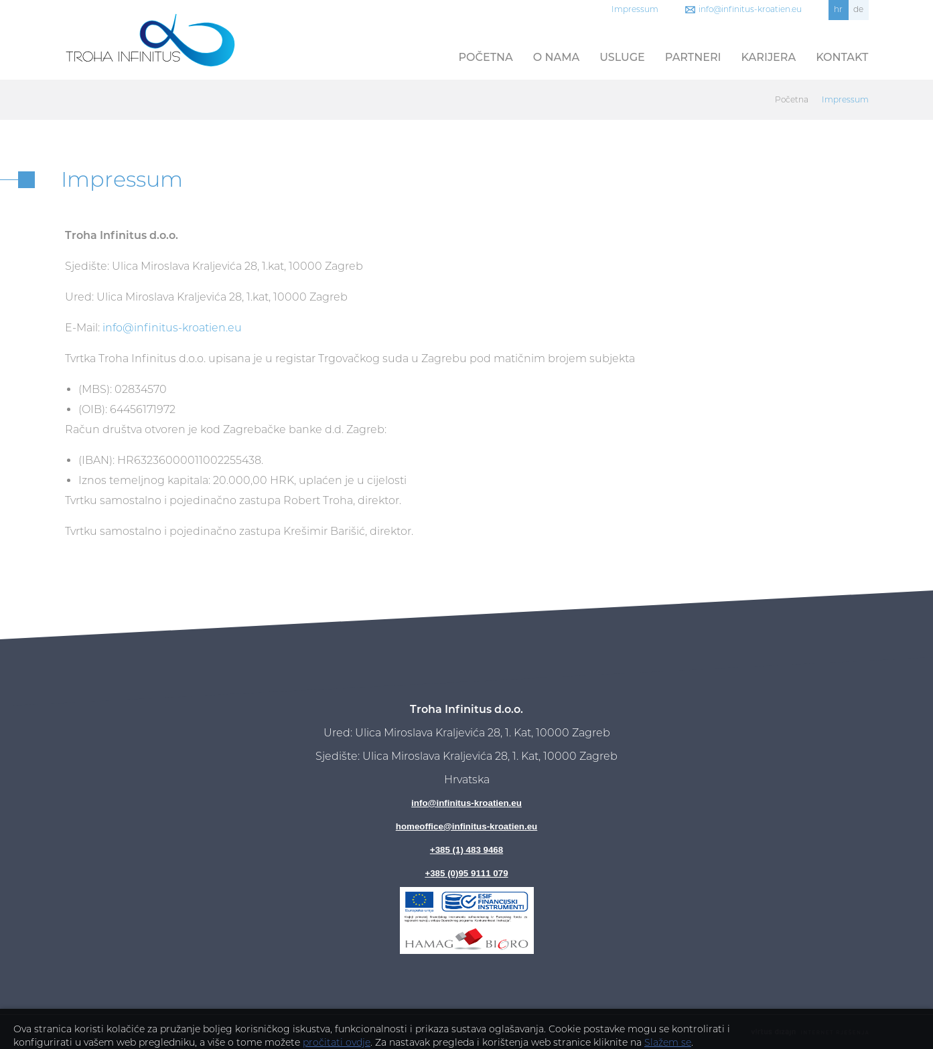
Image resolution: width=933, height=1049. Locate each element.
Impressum (635, 9)
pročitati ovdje (336, 1042)
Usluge (622, 57)
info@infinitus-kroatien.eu (750, 9)
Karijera (768, 57)
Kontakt (842, 57)
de (858, 9)
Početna (486, 57)
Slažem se (667, 1042)
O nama (556, 57)
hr (838, 9)
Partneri (693, 57)
